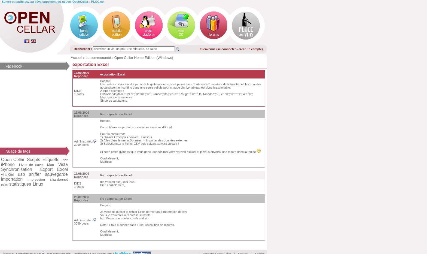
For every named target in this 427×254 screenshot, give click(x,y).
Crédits (260, 247)
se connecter (226, 49)
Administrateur (85, 141)
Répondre (81, 76)
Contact (243, 247)
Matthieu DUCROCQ (31, 247)
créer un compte (250, 49)
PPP (65, 160)
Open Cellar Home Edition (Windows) (143, 58)
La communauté (98, 58)
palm (4, 184)
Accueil (76, 58)
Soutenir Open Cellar (217, 247)
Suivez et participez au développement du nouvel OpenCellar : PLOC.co (53, 1)
